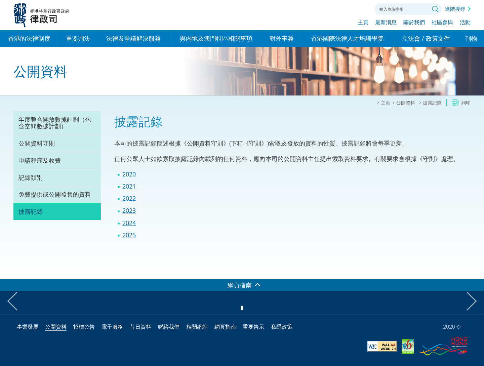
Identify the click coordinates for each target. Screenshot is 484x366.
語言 (324, 8)
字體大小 (342, 8)
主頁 (363, 22)
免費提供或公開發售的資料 (54, 194)
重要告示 (253, 326)
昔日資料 (140, 326)
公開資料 (56, 326)
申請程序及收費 (39, 160)
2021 (129, 186)
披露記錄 (30, 211)
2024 (129, 223)
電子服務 (112, 326)
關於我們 (414, 22)
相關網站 (197, 326)
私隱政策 (281, 326)
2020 (129, 174)
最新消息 (386, 22)
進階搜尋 (455, 8)
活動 (465, 22)
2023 (129, 210)
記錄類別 (30, 177)
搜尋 (435, 9)
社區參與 (442, 22)
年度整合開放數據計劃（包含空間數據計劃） (54, 122)
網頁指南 (225, 326)
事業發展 (27, 326)
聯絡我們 (361, 8)
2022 (129, 198)
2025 (129, 235)
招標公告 (84, 326)
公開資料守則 (36, 143)
